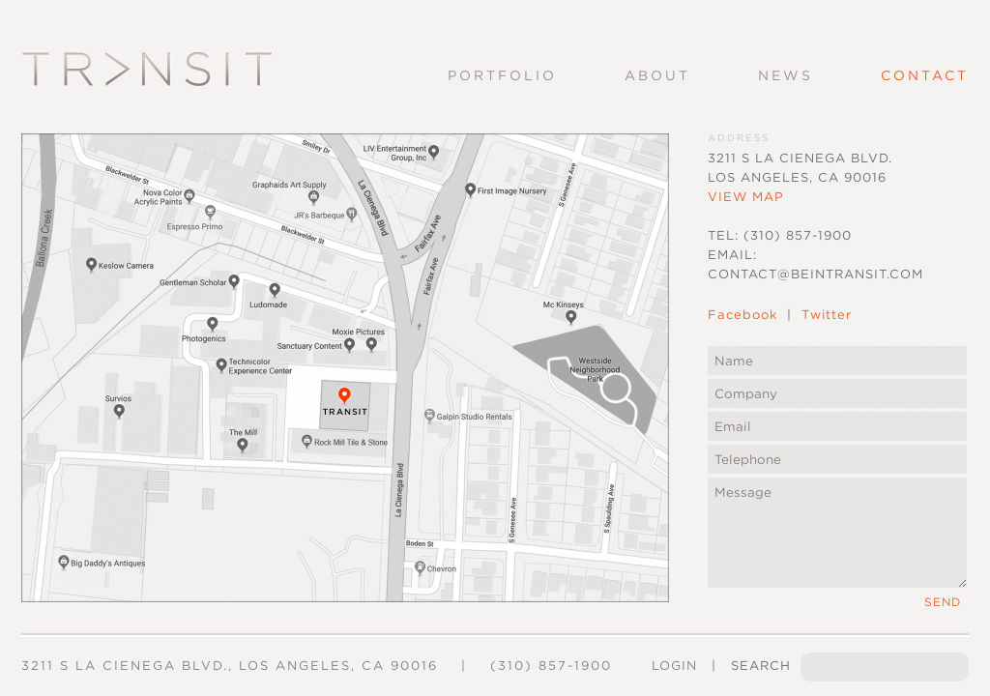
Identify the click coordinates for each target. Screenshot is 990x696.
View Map (746, 196)
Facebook (742, 314)
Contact (925, 75)
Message (837, 533)
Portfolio (502, 75)
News (785, 75)
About (657, 75)
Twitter (826, 314)
